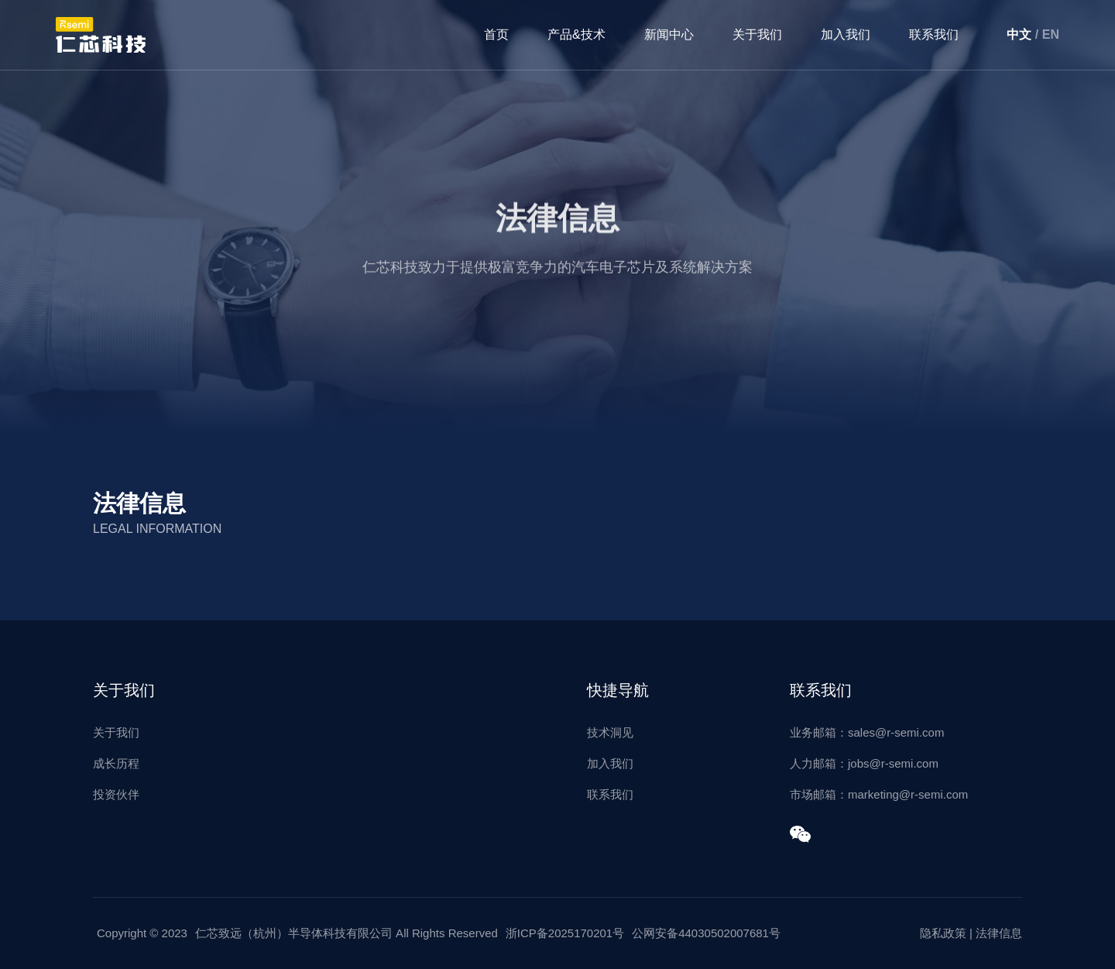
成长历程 (116, 763)
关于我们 (757, 34)
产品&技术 (576, 34)
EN (1050, 34)
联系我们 (934, 34)
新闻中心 (669, 34)
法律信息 (999, 933)
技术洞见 (610, 732)
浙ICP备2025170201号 (565, 933)
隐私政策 (943, 933)
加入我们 (845, 34)
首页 (496, 34)
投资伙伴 (116, 794)
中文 (1019, 34)
